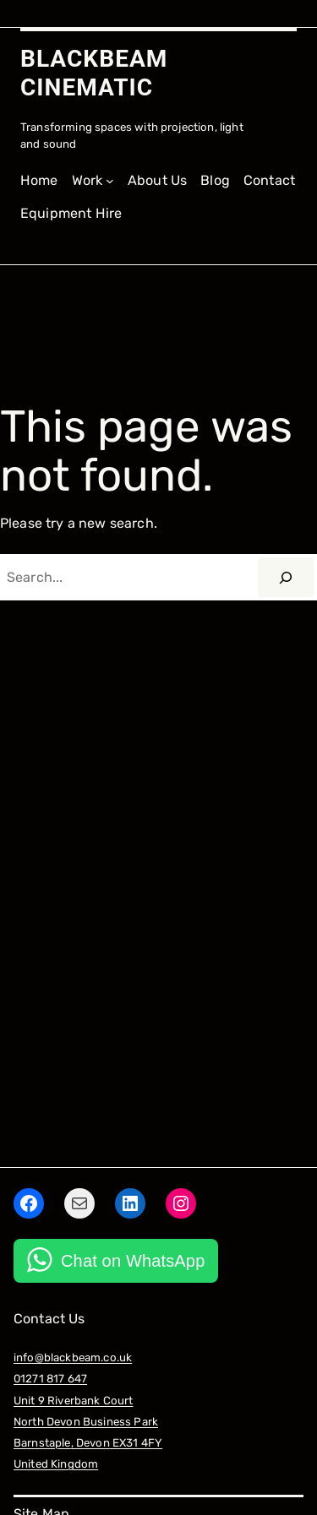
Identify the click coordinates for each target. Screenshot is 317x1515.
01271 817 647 (50, 1378)
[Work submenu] (93, 181)
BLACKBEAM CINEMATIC (93, 73)
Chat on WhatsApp (133, 1261)
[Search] (286, 577)
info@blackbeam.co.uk (73, 1357)
